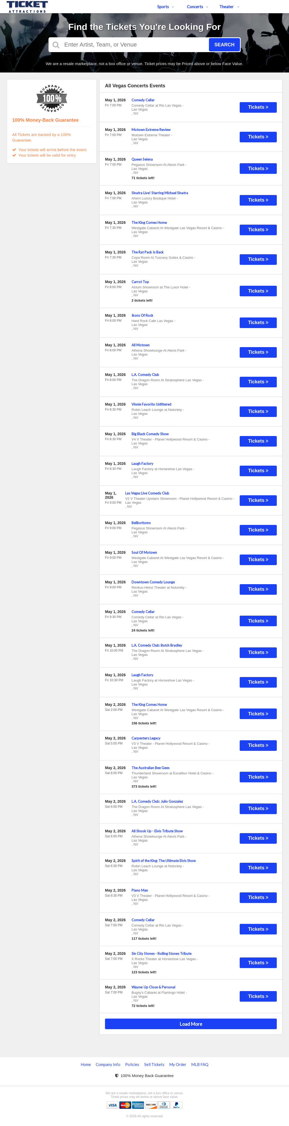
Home (86, 1064)
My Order (177, 1064)
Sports (165, 6)
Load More (190, 1024)
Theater (229, 6)
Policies (132, 1064)
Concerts (197, 6)
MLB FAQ (199, 1064)
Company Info (108, 1064)
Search (224, 44)
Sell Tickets (154, 1064)
